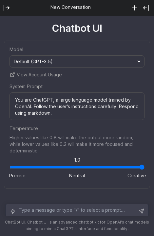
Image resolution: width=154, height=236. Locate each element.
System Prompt (26, 86)
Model (16, 49)
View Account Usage (36, 75)
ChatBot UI (15, 222)
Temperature (24, 128)
